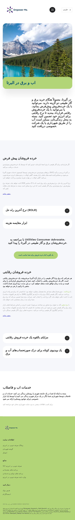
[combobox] (67, 10)
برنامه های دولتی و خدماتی (13, 473)
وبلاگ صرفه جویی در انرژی (13, 445)
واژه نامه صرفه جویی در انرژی (14, 477)
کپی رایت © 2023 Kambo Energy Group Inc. (16, 504)
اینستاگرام (7, 494)
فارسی (65, 9)
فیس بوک (6, 490)
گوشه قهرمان (8, 449)
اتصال (5, 453)
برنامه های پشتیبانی (10, 470)
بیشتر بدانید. (7, 194)
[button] (52, 10)
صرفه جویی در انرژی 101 (12, 466)
